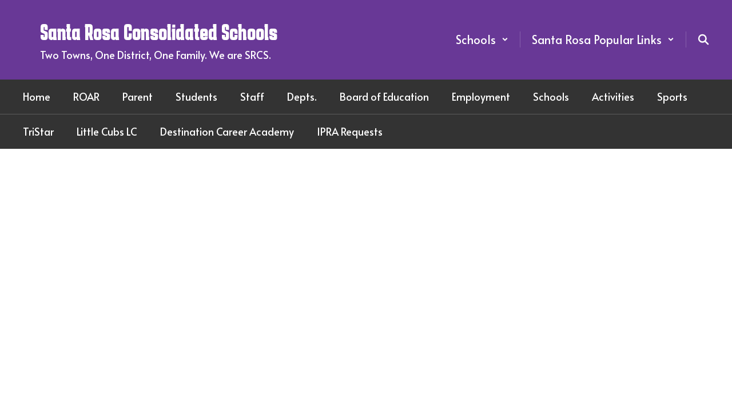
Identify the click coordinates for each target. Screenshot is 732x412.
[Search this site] (703, 39)
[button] (482, 39)
